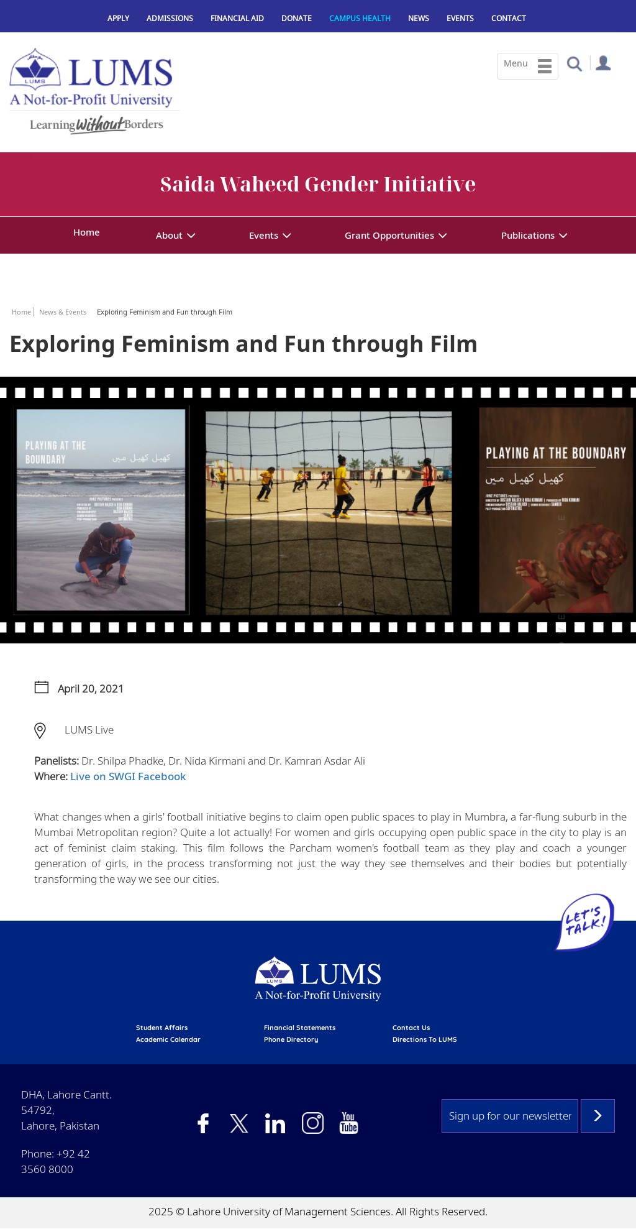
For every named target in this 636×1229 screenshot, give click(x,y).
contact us (411, 1027)
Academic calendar (168, 1039)
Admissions (170, 18)
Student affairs (162, 1027)
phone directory (291, 1039)
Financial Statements (299, 1027)
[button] (574, 63)
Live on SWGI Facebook (128, 776)
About (169, 235)
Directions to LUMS (425, 1039)
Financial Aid (237, 18)
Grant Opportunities (389, 235)
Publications (528, 235)
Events (460, 18)
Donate (296, 18)
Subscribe (598, 1116)
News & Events (62, 311)
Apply (118, 18)
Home (86, 232)
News (418, 18)
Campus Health (360, 18)
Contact (508, 18)
